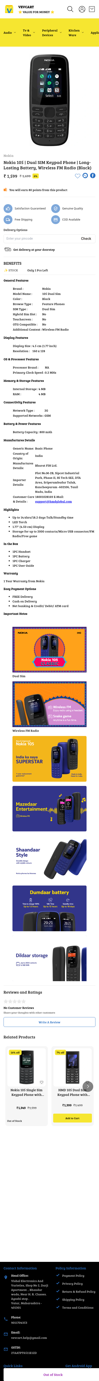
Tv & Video (27, 32)
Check (86, 239)
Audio (8, 32)
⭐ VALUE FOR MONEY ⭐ (36, 12)
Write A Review (50, 1022)
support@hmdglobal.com (53, 501)
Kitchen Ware (74, 32)
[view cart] (91, 9)
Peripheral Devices (49, 32)
